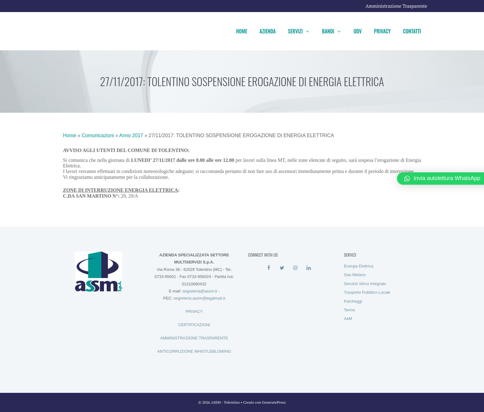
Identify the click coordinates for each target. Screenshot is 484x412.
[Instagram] (295, 268)
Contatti (412, 31)
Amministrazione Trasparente (396, 6)
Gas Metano (355, 274)
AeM (348, 318)
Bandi (334, 31)
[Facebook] (268, 268)
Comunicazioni (97, 135)
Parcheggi (353, 301)
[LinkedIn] (308, 268)
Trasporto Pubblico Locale (367, 292)
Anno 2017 (131, 135)
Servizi (302, 31)
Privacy (382, 31)
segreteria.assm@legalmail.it (199, 298)
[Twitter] (282, 268)
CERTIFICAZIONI (194, 324)
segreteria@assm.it (199, 291)
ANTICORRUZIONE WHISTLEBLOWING (194, 351)
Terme (349, 310)
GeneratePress (274, 402)
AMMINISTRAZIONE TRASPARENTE (194, 338)
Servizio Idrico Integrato (365, 283)
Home (241, 31)
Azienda (268, 31)
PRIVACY (194, 311)
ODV (357, 31)
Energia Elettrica (358, 266)
